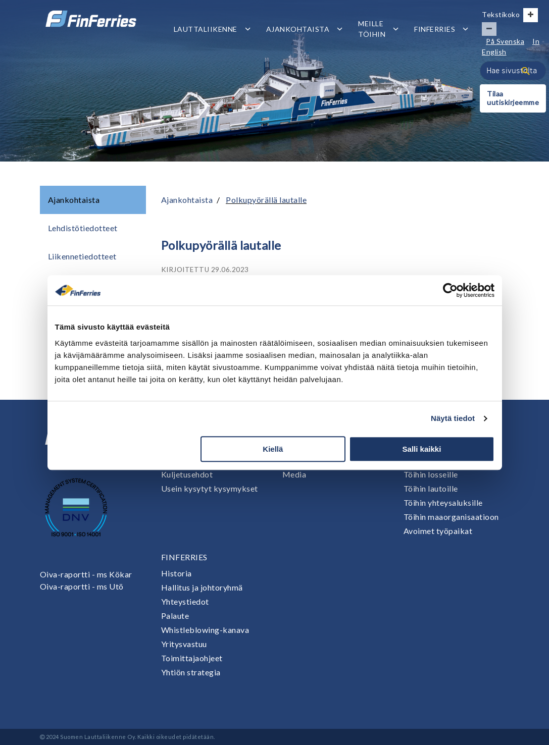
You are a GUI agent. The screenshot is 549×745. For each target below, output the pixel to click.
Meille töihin (371, 28)
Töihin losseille (431, 474)
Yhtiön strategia (191, 672)
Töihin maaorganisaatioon (451, 516)
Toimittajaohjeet (192, 658)
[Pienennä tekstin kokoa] (489, 29)
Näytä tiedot (453, 418)
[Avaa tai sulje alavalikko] (247, 29)
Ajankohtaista (298, 29)
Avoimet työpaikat (438, 531)
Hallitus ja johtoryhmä (202, 587)
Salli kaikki (422, 449)
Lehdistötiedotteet (83, 228)
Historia (176, 573)
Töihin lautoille (431, 488)
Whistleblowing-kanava (205, 629)
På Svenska (505, 41)
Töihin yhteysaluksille (443, 502)
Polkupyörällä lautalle (266, 199)
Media (294, 474)
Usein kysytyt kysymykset (209, 488)
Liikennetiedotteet (82, 256)
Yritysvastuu (184, 644)
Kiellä (273, 449)
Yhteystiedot (185, 601)
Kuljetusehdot (187, 474)
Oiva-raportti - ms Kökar (86, 574)
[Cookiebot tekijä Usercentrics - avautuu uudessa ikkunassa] (450, 290)
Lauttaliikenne (205, 29)
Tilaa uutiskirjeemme (513, 98)
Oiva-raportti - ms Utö (82, 586)
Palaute (175, 615)
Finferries (434, 29)
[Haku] (525, 70)
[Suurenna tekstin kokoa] (530, 15)
